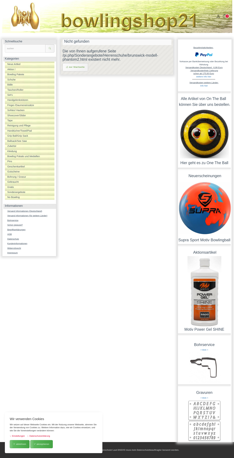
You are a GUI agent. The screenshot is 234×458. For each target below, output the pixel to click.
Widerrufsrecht (14, 248)
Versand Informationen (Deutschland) (24, 211)
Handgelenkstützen (17, 100)
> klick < (204, 350)
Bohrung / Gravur (16, 176)
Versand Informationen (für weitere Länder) (27, 215)
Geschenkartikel (16, 166)
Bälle (10, 84)
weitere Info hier (203, 76)
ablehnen (19, 444)
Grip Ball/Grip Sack (17, 135)
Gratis (10, 187)
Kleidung (12, 151)
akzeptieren (41, 444)
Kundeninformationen (17, 243)
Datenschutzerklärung (38, 436)
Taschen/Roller (15, 89)
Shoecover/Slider (16, 115)
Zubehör (11, 146)
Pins (9, 161)
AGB (9, 234)
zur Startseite (75, 67)
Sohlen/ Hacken (16, 110)
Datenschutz (13, 239)
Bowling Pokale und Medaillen (23, 156)
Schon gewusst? (15, 225)
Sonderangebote (16, 192)
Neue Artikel (13, 64)
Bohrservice (13, 220)
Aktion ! (11, 69)
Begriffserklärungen (16, 229)
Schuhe (11, 79)
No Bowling (13, 197)
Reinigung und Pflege (19, 125)
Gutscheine (13, 171)
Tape (10, 120)
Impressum (12, 253)
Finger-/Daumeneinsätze (20, 105)
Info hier (204, 86)
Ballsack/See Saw (17, 141)
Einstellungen (17, 436)
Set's (10, 94)
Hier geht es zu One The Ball (204, 163)
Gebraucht (13, 181)
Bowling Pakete (15, 74)
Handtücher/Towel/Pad (19, 130)
